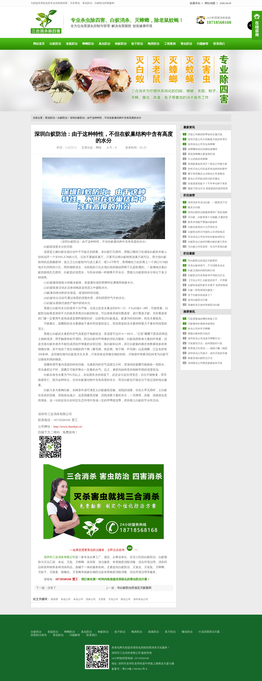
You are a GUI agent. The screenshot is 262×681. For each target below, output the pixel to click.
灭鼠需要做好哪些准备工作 (202, 318)
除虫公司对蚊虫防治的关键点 (204, 178)
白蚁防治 (55, 43)
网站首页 (39, 43)
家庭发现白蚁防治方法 (200, 358)
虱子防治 (170, 631)
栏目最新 (189, 253)
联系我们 (219, 43)
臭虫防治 (104, 43)
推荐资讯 (189, 311)
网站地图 (210, 3)
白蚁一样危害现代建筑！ (201, 290)
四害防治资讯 (39, 635)
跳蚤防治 (153, 631)
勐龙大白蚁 (194, 207)
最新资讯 (189, 127)
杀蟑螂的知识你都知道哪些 (202, 149)
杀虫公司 (66, 599)
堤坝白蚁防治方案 (198, 300)
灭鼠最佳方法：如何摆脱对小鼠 (205, 343)
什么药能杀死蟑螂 (198, 159)
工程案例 (170, 43)
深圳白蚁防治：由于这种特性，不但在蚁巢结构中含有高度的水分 (105, 117)
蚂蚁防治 (120, 43)
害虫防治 (186, 43)
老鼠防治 (71, 43)
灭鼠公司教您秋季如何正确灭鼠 (205, 134)
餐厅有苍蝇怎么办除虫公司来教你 (206, 173)
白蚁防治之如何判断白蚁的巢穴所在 (207, 241)
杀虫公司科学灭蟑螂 (199, 328)
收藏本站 (195, 3)
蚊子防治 (137, 43)
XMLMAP (225, 3)
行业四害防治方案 (209, 631)
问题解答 (202, 43)
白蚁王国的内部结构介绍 (201, 270)
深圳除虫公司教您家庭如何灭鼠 (205, 363)
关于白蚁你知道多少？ (200, 295)
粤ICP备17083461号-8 (134, 668)
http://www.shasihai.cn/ (67, 426)
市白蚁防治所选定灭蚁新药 (134, 587)
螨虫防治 (187, 631)
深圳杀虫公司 (140, 599)
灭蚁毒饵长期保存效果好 (201, 323)
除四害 (54, 599)
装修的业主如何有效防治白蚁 (204, 304)
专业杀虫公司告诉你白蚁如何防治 (206, 236)
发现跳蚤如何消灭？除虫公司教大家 (207, 163)
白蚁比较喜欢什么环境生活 (202, 227)
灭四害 (102, 599)
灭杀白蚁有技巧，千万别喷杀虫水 (206, 265)
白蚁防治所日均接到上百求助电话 (206, 231)
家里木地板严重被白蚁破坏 (202, 222)
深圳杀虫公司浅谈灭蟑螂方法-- (204, 338)
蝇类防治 (153, 43)
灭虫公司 (113, 599)
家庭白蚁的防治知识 (199, 333)
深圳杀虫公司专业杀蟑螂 (201, 144)
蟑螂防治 (88, 43)
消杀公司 (91, 599)
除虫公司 (126, 599)
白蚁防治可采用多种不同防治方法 (206, 275)
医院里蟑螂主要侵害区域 (201, 154)
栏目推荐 (189, 195)
